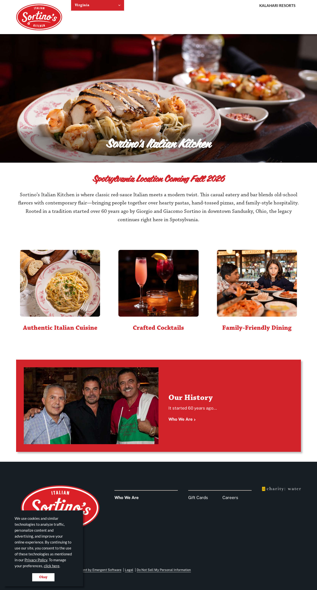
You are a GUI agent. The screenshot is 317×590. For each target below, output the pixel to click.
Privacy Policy (36, 560)
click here (51, 566)
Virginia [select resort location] (82, 5)
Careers (230, 497)
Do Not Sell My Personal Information (164, 570)
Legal (129, 570)
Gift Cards (198, 497)
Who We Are (180, 419)
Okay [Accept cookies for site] (43, 577)
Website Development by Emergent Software (88, 570)
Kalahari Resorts (277, 5)
